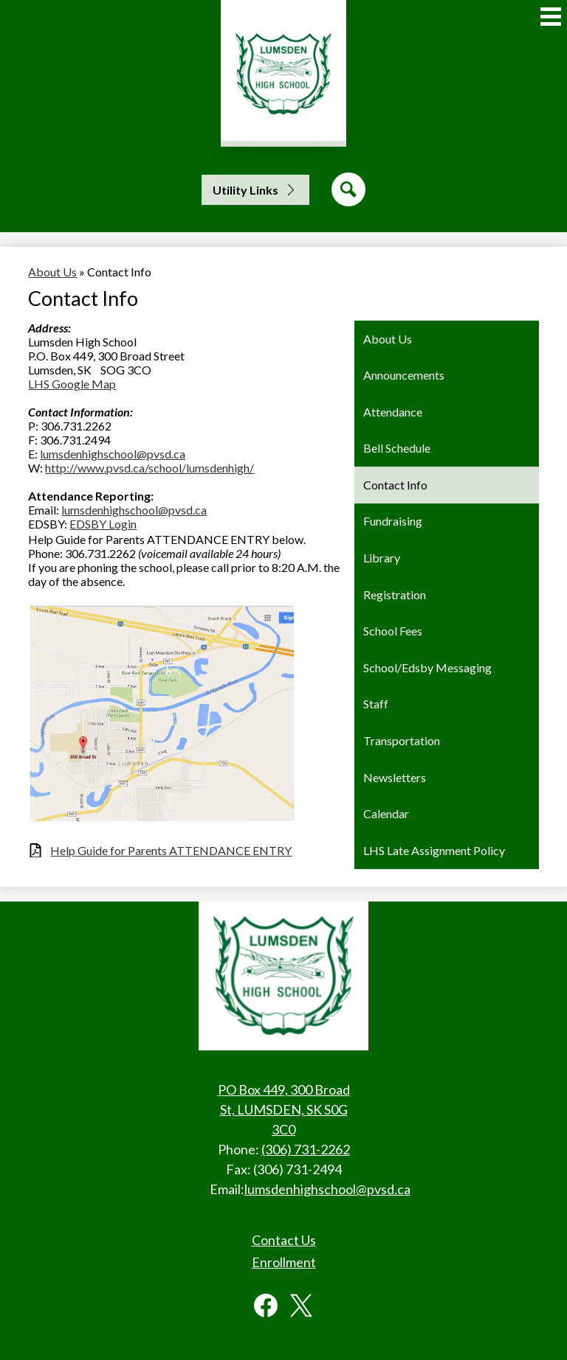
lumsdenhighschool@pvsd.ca (112, 454)
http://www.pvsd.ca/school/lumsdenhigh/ (149, 468)
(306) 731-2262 (305, 1149)
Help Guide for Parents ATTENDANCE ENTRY (171, 850)
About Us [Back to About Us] (52, 272)
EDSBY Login (103, 524)
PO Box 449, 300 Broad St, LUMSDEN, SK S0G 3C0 (284, 1109)
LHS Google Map (72, 384)
